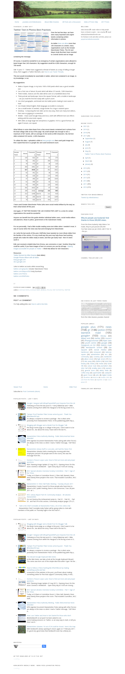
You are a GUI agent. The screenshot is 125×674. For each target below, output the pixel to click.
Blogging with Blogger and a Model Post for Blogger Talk (47, 425)
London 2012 (105, 377)
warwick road (91, 332)
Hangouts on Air (88, 345)
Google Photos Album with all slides (26, 257)
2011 (85, 184)
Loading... (17, 659)
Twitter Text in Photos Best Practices (98, 154)
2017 (85, 136)
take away (88, 361)
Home (17, 22)
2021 (85, 126)
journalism (104, 366)
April (87, 158)
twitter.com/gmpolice (21, 269)
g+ (89, 329)
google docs (24, 290)
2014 (85, 174)
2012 (85, 181)
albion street (88, 359)
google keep (35, 290)
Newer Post (18, 387)
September (89, 138)
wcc (106, 354)
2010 (85, 187)
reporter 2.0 (101, 380)
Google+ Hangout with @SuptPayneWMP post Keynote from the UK (51, 403)
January (88, 164)
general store (90, 370)
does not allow (63, 43)
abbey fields (104, 370)
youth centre (90, 343)
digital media (107, 375)
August (88, 142)
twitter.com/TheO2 (20, 274)
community (85, 357)
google (104, 343)
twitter (67, 290)
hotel (106, 361)
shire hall (84, 368)
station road (106, 345)
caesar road (91, 366)
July (86, 145)
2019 (85, 129)
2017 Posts (105, 22)
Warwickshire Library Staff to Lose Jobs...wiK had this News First (49, 449)
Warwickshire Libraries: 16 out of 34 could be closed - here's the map (51, 626)
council (108, 338)
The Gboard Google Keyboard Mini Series (41, 557)
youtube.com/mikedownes (32, 22)
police (49, 290)
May (87, 151)
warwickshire (95, 354)
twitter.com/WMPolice (21, 276)
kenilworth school (94, 347)
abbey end (85, 338)
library (103, 336)
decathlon (87, 377)
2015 (85, 171)
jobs (97, 375)
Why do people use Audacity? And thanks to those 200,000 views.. (95, 219)
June (87, 148)
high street (101, 359)
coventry (97, 357)
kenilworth (108, 357)
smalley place (97, 368)
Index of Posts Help (91, 22)
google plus (88, 327)
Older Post (73, 387)
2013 (85, 178)
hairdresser (85, 352)
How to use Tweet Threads (54, 72)
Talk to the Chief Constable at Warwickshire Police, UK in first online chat (44, 506)
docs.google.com (20, 262)
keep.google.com (48, 140)
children (98, 361)
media (101, 364)
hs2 (110, 359)
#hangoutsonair (92, 340)
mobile (43, 290)
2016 (85, 168)
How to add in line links (39, 304)
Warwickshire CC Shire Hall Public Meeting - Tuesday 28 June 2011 (50, 484)
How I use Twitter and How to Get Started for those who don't (49, 615)
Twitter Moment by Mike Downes (25, 255)
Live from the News (87, 380)
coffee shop (85, 373)
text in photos (58, 290)
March (87, 161)
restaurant (97, 352)
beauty (83, 364)
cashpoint (108, 373)
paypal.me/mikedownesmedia (90, 39)
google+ (85, 335)
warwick (109, 368)
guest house (88, 375)
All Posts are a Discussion (71, 22)
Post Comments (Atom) (31, 391)
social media (100, 349)
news (109, 327)
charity (92, 364)
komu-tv (95, 377)
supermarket (97, 373)
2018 (85, 133)
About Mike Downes (52, 22)
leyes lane (107, 340)
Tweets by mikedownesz (89, 197)
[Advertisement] (32, 368)
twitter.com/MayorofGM (22, 271)
